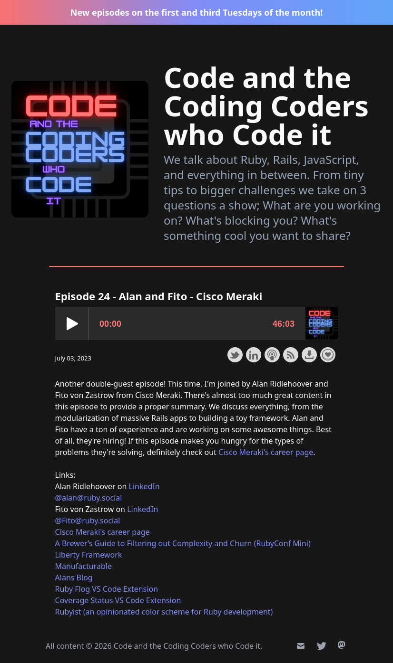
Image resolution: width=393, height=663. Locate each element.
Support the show (327, 354)
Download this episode (309, 354)
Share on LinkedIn (253, 354)
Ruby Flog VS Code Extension (106, 589)
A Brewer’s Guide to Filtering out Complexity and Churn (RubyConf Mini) (183, 543)
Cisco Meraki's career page (265, 452)
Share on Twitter (235, 354)
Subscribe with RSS (290, 354)
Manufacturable (83, 566)
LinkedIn (144, 486)
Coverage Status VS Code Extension (118, 600)
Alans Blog (74, 577)
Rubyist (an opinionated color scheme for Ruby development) (164, 611)
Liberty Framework (88, 554)
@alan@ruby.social (88, 498)
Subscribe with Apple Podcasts (272, 354)
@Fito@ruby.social (87, 520)
